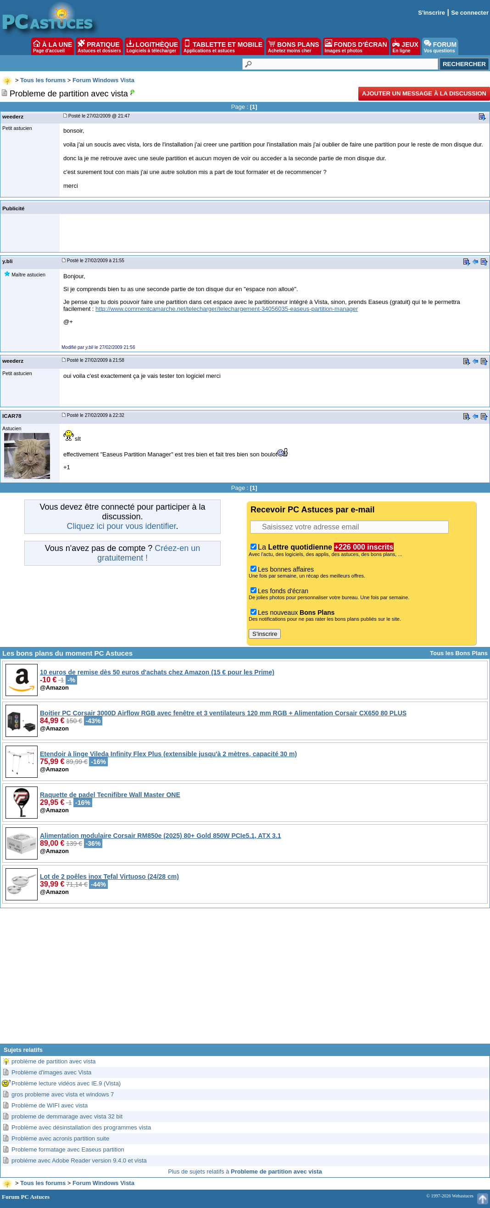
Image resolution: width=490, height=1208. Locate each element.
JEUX (405, 46)
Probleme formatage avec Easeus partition (67, 1149)
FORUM (440, 46)
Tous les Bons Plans (459, 653)
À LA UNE (52, 46)
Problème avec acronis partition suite (60, 1138)
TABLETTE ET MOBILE (223, 46)
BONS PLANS (293, 46)
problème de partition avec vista (53, 1061)
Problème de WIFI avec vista (49, 1105)
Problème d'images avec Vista (51, 1072)
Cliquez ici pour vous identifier (121, 526)
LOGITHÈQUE (152, 46)
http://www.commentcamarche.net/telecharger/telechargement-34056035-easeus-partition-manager (226, 308)
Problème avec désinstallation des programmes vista (81, 1127)
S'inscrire (431, 12)
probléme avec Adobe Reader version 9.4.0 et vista (79, 1160)
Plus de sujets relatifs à (245, 1171)
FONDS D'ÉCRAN (356, 46)
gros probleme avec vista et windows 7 (62, 1094)
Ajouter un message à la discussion (424, 93)
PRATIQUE (99, 46)
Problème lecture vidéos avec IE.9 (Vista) (66, 1083)
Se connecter (470, 12)
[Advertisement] (245, 979)
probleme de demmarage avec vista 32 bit (66, 1116)
